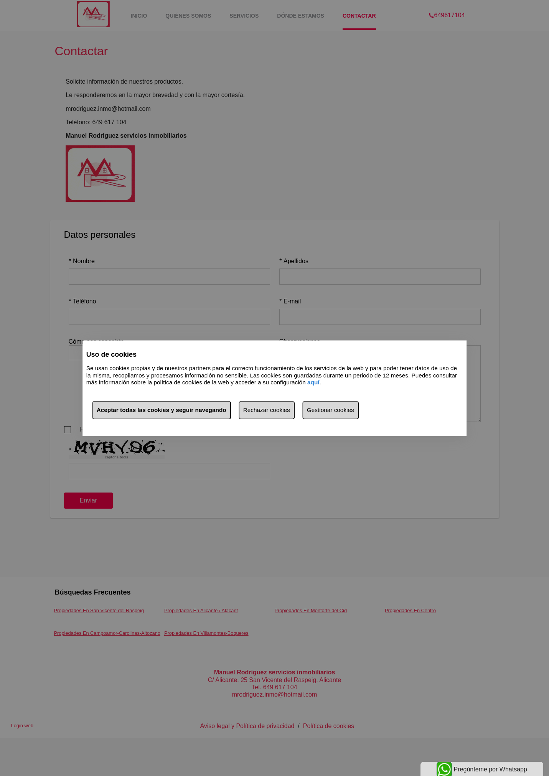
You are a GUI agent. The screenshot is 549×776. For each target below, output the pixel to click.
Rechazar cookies (266, 410)
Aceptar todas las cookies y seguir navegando (161, 410)
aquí (313, 382)
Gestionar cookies (330, 410)
